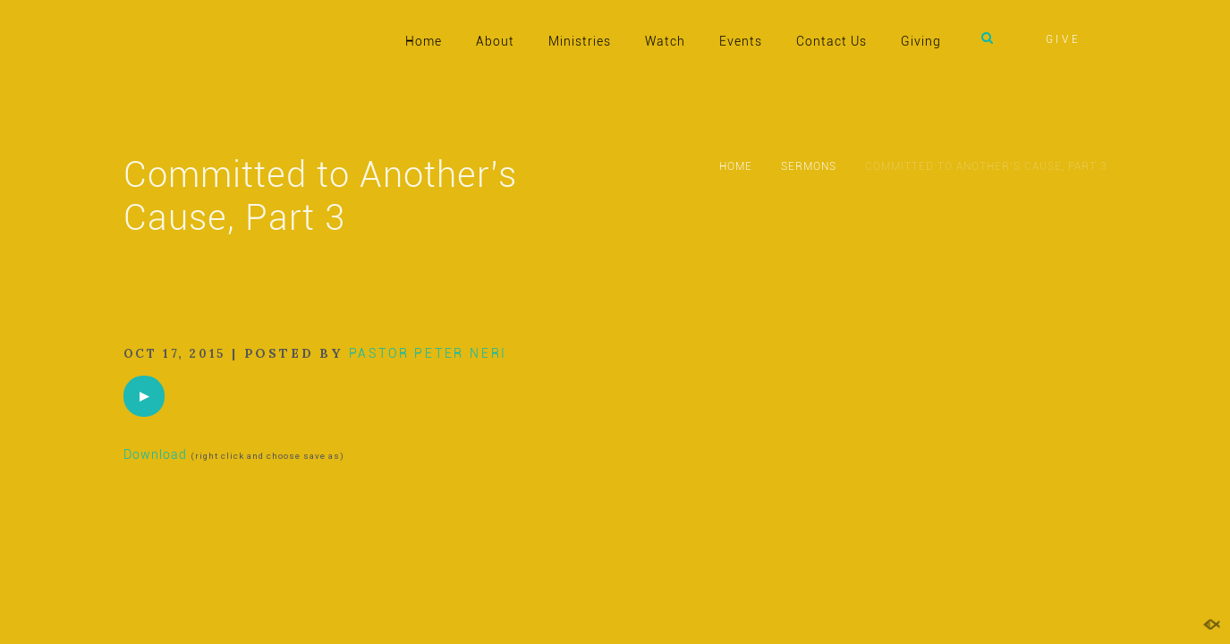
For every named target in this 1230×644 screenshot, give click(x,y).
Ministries (579, 41)
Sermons (808, 166)
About (495, 41)
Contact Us (831, 41)
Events (740, 41)
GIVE (1063, 39)
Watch (665, 41)
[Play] (144, 396)
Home (423, 41)
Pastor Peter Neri (428, 353)
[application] (144, 396)
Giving (921, 41)
